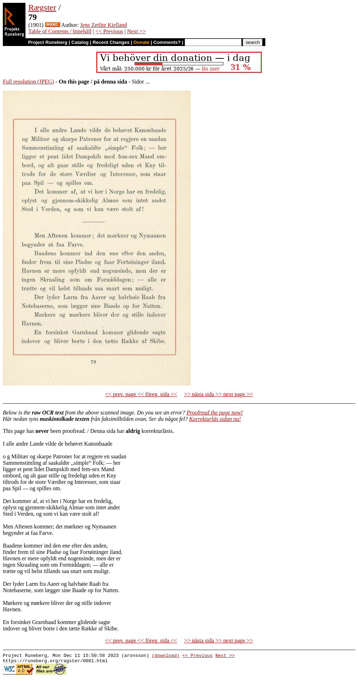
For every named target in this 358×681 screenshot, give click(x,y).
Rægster (42, 7)
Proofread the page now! (214, 413)
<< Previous (109, 31)
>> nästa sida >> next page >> (218, 394)
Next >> (136, 31)
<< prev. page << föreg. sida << (141, 394)
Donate (141, 42)
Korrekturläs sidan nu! (215, 419)
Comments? (167, 42)
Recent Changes (111, 42)
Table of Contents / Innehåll (59, 31)
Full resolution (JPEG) (28, 82)
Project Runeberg (47, 42)
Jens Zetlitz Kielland (103, 25)
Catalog (80, 42)
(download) (165, 656)
